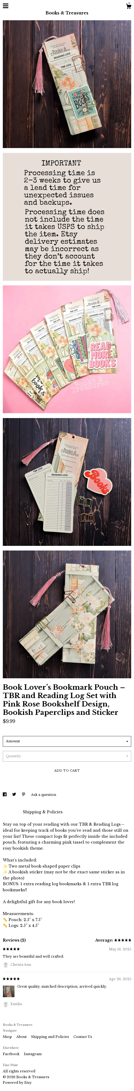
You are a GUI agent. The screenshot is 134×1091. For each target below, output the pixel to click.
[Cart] (128, 6)
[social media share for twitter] (14, 795)
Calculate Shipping (22, 730)
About (22, 1037)
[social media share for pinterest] (24, 795)
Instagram (33, 1054)
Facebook (11, 1054)
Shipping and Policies (50, 1037)
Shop (8, 1037)
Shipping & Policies (43, 812)
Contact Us (82, 1037)
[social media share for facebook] (5, 795)
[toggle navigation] (5, 5)
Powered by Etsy (17, 1083)
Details (10, 812)
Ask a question (43, 795)
